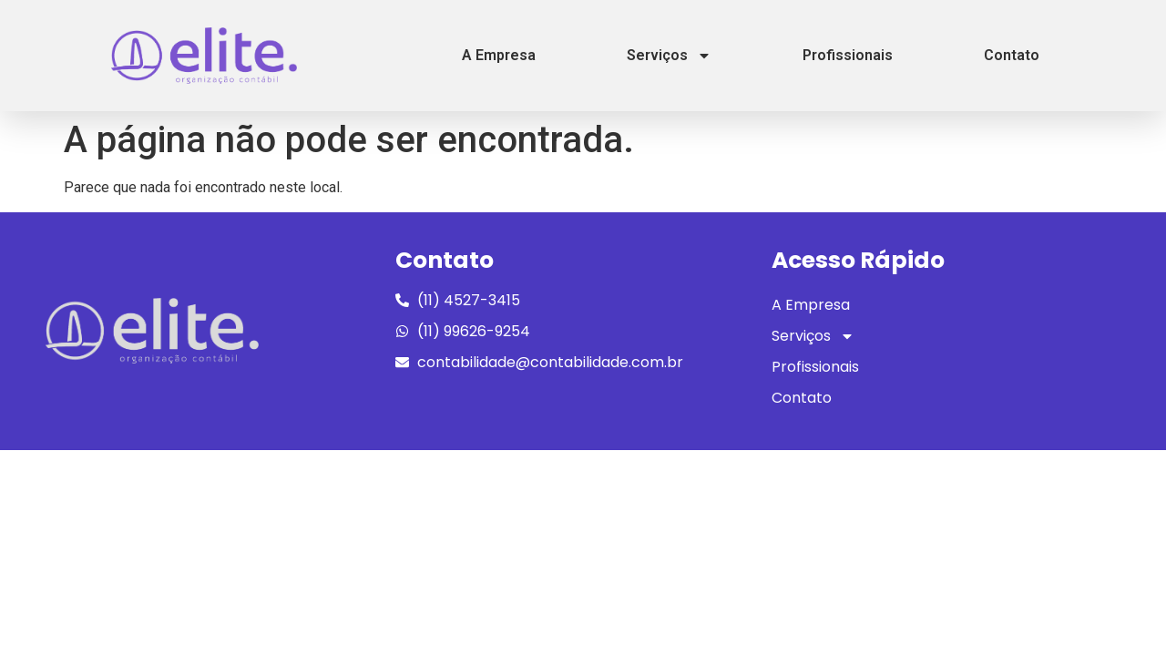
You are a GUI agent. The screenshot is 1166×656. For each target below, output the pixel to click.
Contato (1011, 55)
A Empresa (499, 55)
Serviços (669, 55)
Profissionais (848, 55)
